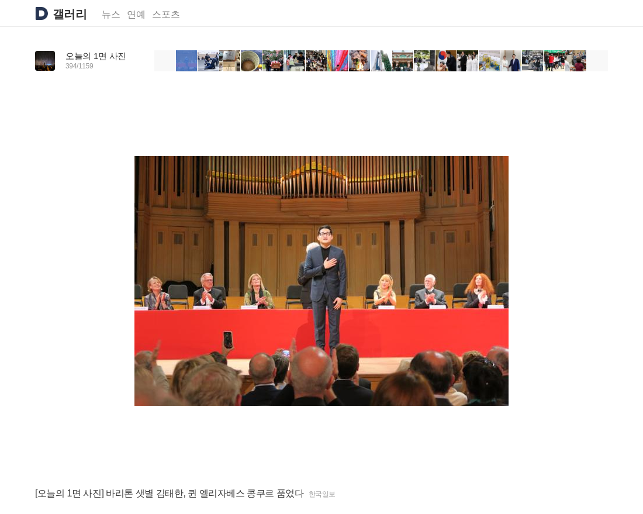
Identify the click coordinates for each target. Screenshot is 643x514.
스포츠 (166, 14)
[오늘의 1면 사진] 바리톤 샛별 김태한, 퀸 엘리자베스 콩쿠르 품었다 (169, 493)
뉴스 (111, 14)
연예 (136, 14)
